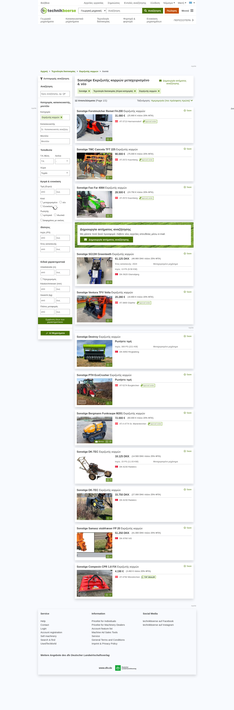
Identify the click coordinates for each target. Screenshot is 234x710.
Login (44, 628)
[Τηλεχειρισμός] (41, 279)
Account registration (51, 632)
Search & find (48, 639)
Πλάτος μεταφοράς (49, 306)
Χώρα (43, 167)
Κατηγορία (45, 112)
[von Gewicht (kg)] (47, 300)
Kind (42, 198)
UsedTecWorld (48, 643)
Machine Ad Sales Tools (105, 632)
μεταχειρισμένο (49, 202)
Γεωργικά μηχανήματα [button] (47, 20)
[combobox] (55, 129)
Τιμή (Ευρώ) (46, 186)
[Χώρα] (55, 173)
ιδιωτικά (59, 215)
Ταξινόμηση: (143, 100)
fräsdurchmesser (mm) (51, 283)
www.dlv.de (105, 667)
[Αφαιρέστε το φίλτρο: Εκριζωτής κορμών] (149, 91)
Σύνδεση (155, 2)
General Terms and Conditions (108, 639)
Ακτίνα (58, 156)
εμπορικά (46, 215)
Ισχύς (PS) (45, 232)
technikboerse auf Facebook (158, 621)
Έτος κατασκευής (48, 244)
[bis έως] (63, 192)
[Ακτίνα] (62, 161)
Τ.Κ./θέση (44, 156)
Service (96, 636)
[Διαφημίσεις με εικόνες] (41, 220)
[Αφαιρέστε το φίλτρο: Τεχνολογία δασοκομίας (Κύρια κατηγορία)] (114, 91)
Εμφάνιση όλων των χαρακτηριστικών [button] (55, 320)
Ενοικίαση (46, 206)
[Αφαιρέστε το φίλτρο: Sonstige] (84, 91)
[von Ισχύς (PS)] (47, 238)
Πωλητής (44, 211)
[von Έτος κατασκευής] (47, 249)
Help (43, 621)
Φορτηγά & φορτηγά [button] (129, 20)
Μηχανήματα (55, 333)
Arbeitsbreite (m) (48, 267)
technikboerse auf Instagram (158, 624)
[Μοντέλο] (55, 141)
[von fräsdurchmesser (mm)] (47, 289)
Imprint (95, 643)
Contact (45, 624)
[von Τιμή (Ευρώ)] (47, 192)
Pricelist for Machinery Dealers (108, 624)
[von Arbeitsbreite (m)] (47, 272)
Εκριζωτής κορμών (52, 117)
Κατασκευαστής (47, 124)
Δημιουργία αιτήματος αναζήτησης (172, 82)
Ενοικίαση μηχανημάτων (154, 20)
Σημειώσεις (114, 2)
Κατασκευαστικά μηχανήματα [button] (74, 20)
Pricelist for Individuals (104, 621)
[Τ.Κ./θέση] (47, 161)
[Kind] (41, 202)
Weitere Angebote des (75, 655)
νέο (63, 202)
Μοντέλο (44, 136)
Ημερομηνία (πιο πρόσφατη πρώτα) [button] (172, 100)
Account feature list (102, 628)
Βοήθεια (45, 2)
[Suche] (55, 94)
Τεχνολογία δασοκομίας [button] (103, 20)
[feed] (134, 353)
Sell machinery (49, 636)
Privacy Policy (109, 643)
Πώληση (172, 10)
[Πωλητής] (41, 215)
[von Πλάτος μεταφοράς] (47, 312)
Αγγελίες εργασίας (93, 2)
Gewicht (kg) (46, 295)
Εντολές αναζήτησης (135, 2)
